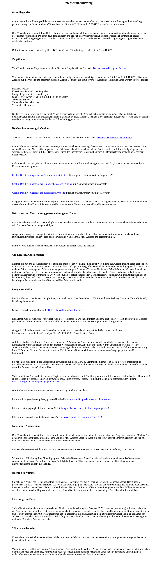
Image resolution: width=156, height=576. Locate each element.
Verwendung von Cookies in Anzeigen (82, 417)
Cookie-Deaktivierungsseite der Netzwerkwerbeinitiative (40, 175)
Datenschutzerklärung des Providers (110, 68)
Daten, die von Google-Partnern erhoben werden (87, 399)
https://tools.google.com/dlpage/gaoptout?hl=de (35, 381)
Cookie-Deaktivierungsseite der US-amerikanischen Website (41, 184)
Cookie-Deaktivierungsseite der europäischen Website (38, 192)
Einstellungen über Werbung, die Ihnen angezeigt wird (81, 408)
